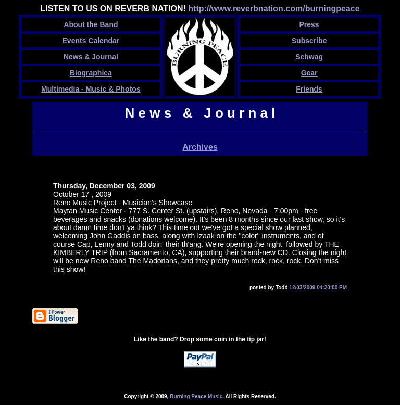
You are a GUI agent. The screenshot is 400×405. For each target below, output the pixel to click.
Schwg (309, 57)
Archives (200, 147)
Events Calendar (91, 40)
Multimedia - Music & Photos (91, 89)
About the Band (91, 24)
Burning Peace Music (196, 396)
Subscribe (309, 40)
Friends (309, 89)
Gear (309, 73)
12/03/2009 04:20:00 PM (318, 287)
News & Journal (91, 57)
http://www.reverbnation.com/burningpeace (273, 8)
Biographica (91, 73)
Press (309, 24)
